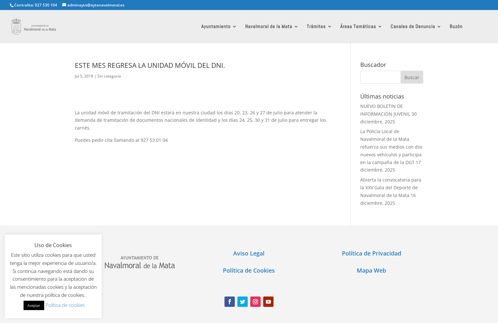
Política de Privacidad (371, 253)
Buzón (456, 26)
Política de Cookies (249, 270)
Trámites (316, 26)
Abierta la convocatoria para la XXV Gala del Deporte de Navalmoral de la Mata (390, 187)
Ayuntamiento (216, 26)
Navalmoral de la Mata (268, 26)
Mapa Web (371, 270)
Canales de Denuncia (413, 26)
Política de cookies (65, 305)
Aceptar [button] (33, 305)
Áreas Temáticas (358, 26)
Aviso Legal (248, 253)
